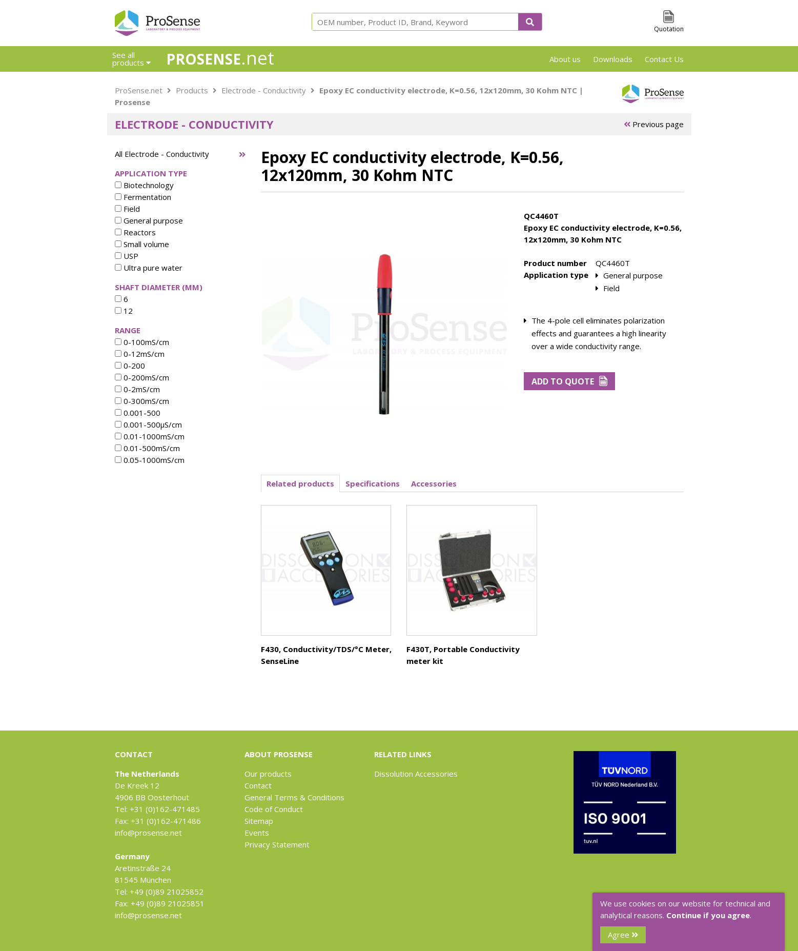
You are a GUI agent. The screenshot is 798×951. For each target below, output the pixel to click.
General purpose (149, 220)
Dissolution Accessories (416, 773)
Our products (268, 773)
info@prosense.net (148, 832)
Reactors (135, 232)
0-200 (130, 365)
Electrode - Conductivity (263, 90)
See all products (131, 59)
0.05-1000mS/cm (150, 460)
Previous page (654, 124)
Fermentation (143, 197)
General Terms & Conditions (294, 797)
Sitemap (258, 821)
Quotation (669, 29)
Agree (623, 934)
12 (124, 311)
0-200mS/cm (142, 377)
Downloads (612, 59)
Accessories (434, 483)
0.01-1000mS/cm (150, 436)
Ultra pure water (148, 267)
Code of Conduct (273, 809)
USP (126, 256)
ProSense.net (138, 90)
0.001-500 (137, 413)
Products (192, 90)
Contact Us (664, 59)
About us (565, 59)
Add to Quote (569, 381)
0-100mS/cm (142, 342)
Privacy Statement (277, 844)
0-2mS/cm (137, 389)
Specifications (372, 483)
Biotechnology (144, 185)
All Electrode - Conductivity (162, 154)
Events (256, 832)
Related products (300, 483)
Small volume (142, 244)
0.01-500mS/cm (147, 448)
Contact (258, 785)
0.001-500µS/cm (148, 424)
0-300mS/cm (142, 401)
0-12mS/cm (140, 354)
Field (127, 209)
